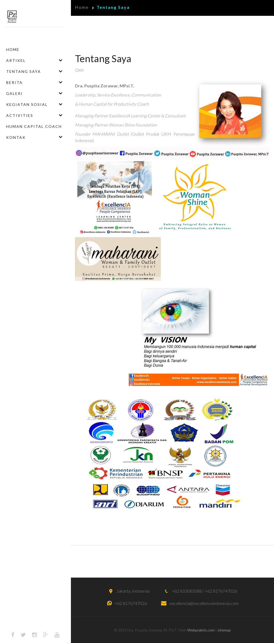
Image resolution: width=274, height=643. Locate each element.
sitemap (224, 630)
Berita (14, 82)
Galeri (14, 93)
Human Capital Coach (34, 126)
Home (13, 49)
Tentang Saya (23, 71)
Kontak (16, 137)
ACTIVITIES (19, 115)
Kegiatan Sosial (27, 104)
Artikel (16, 60)
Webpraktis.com (201, 630)
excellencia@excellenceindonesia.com (204, 603)
